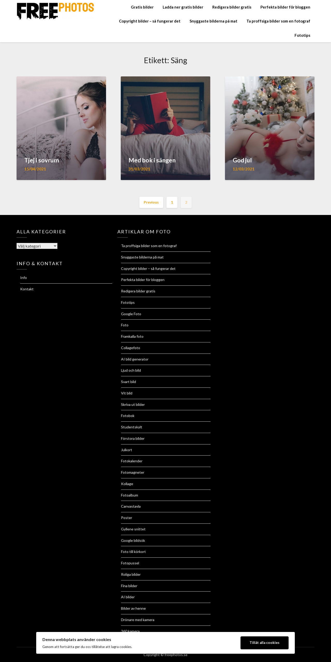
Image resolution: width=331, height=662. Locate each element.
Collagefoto (130, 348)
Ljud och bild (131, 370)
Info (23, 277)
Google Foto (131, 314)
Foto (125, 325)
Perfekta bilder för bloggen (285, 7)
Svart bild (128, 381)
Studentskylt (131, 427)
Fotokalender (131, 461)
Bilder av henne (133, 608)
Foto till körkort (133, 551)
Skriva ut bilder (133, 404)
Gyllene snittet (133, 529)
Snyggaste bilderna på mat (213, 21)
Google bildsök (133, 540)
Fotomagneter (132, 472)
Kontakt (27, 289)
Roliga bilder (131, 574)
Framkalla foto (132, 336)
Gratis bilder (142, 7)
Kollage (127, 483)
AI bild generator (134, 359)
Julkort (126, 450)
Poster (126, 517)
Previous (151, 202)
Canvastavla (131, 506)
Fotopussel (130, 563)
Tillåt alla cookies (265, 643)
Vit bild (126, 393)
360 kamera (130, 631)
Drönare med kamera (137, 619)
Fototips (302, 35)
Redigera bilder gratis (231, 7)
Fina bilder (129, 586)
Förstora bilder (133, 438)
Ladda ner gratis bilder (183, 7)
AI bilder (128, 597)
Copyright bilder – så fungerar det (149, 21)
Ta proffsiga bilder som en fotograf (278, 21)
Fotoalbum (129, 495)
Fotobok (127, 415)
